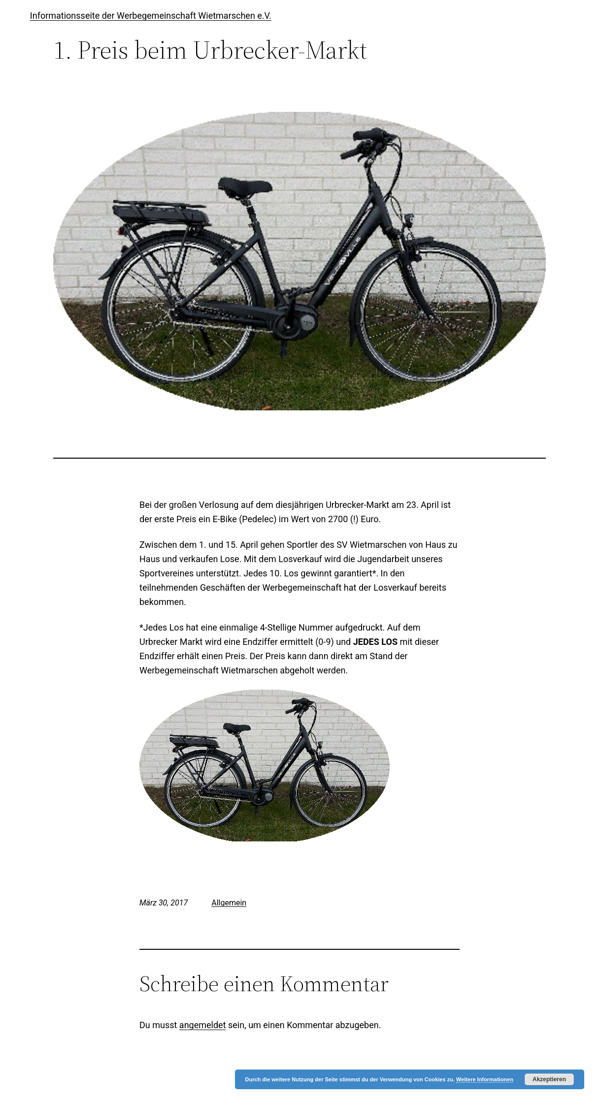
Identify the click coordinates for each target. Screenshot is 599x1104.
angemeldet (202, 1025)
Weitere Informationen (484, 1079)
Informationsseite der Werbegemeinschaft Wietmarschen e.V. (150, 15)
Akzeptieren (549, 1079)
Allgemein (228, 902)
